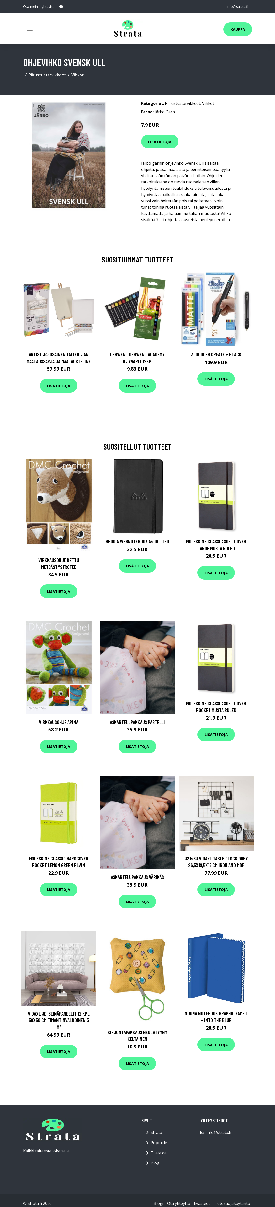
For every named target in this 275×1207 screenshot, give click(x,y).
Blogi (155, 1163)
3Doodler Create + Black (216, 354)
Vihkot (77, 75)
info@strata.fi (237, 6)
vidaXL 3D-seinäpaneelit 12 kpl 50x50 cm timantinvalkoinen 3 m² (59, 1020)
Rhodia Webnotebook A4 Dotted (137, 541)
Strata (156, 1132)
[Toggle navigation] (29, 28)
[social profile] (61, 6)
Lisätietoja (159, 141)
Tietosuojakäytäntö (232, 1203)
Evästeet (202, 1203)
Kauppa (237, 29)
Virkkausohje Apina (58, 722)
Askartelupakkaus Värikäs (137, 877)
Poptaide (159, 1142)
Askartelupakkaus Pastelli (137, 722)
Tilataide (159, 1153)
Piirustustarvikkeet (47, 75)
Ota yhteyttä (178, 1203)
